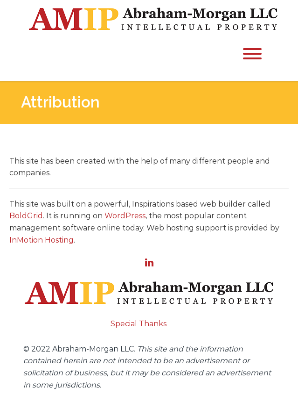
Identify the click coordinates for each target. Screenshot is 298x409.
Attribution (60, 102)
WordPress (125, 215)
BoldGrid (26, 215)
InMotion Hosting (41, 240)
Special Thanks (138, 323)
